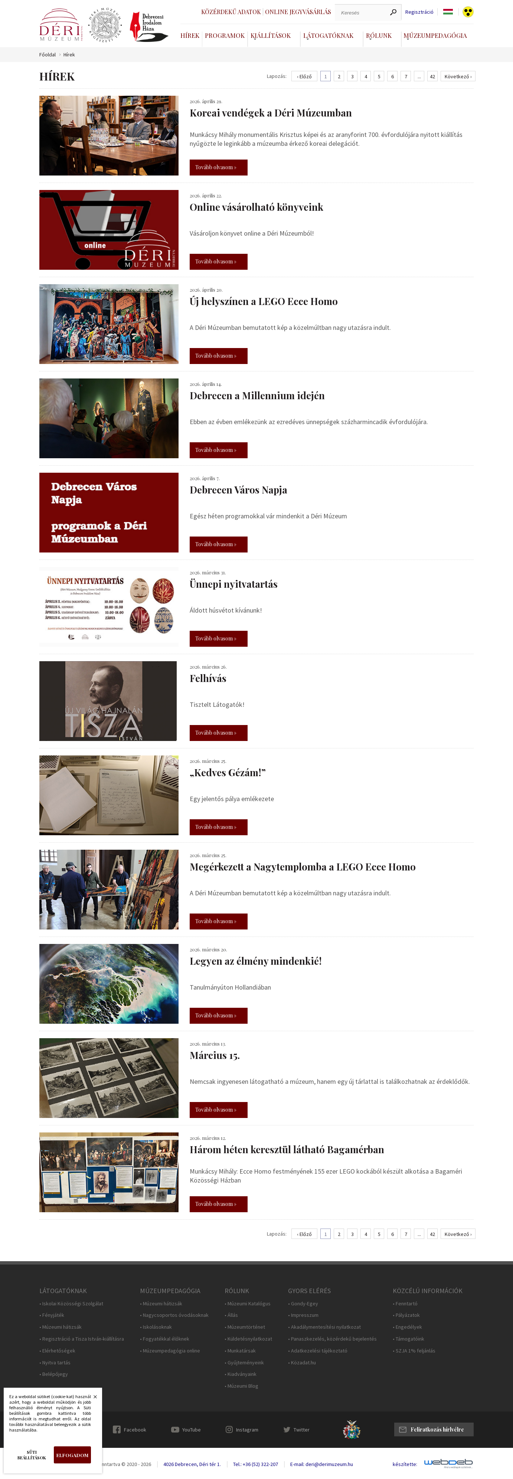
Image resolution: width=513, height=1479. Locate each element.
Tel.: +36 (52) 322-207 (255, 1464)
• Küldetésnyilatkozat (248, 1339)
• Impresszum (303, 1315)
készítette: (405, 1464)
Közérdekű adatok (231, 11)
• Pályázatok (406, 1315)
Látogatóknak (328, 35)
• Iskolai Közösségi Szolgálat (71, 1304)
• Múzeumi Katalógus (248, 1304)
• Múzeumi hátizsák (60, 1327)
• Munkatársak (240, 1351)
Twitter (302, 1429)
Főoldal (47, 55)
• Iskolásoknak (156, 1327)
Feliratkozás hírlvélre (437, 1429)
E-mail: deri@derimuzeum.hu (321, 1464)
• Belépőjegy (53, 1374)
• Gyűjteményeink (244, 1363)
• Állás (231, 1315)
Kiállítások (271, 35)
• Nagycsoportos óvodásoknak (174, 1315)
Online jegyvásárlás (298, 11)
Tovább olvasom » (215, 167)
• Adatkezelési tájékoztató (317, 1351)
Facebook (135, 1429)
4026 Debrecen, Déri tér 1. (192, 1464)
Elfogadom (72, 1455)
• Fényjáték (51, 1315)
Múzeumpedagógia (435, 35)
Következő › (458, 76)
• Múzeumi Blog (241, 1386)
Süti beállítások (31, 1454)
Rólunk (379, 35)
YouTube (191, 1429)
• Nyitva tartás (55, 1363)
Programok (225, 35)
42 (432, 76)
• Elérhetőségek (57, 1351)
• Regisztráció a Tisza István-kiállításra (81, 1339)
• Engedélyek (407, 1327)
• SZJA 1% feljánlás (414, 1351)
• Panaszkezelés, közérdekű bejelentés (332, 1339)
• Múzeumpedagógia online (170, 1351)
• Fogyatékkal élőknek (164, 1339)
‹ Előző (304, 76)
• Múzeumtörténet (245, 1327)
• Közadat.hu (302, 1363)
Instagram (247, 1429)
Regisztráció (419, 12)
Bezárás (91, 1399)
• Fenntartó (405, 1304)
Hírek (189, 35)
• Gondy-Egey (303, 1304)
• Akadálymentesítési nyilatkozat (324, 1327)
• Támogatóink (408, 1339)
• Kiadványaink (240, 1374)
